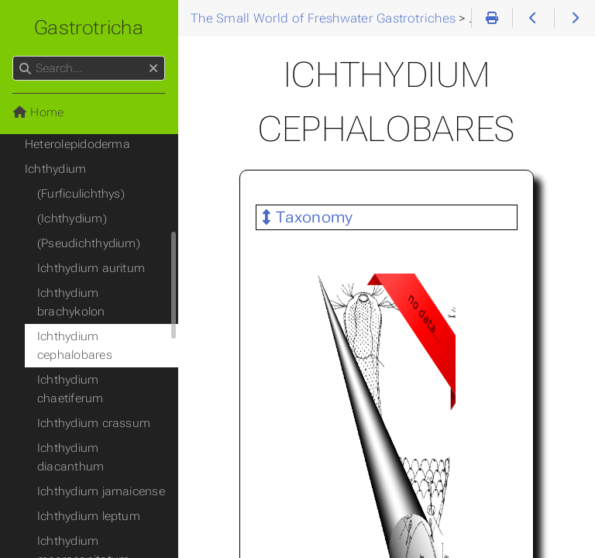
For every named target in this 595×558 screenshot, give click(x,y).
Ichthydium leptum (88, 516)
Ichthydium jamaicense (101, 491)
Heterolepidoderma (77, 144)
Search (13, 56)
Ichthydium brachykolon (71, 302)
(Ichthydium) (72, 219)
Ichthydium (55, 169)
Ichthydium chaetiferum (70, 389)
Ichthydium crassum (93, 423)
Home (38, 112)
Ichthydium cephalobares (74, 345)
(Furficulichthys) (81, 194)
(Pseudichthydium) (88, 243)
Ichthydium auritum (91, 268)
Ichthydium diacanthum (70, 457)
